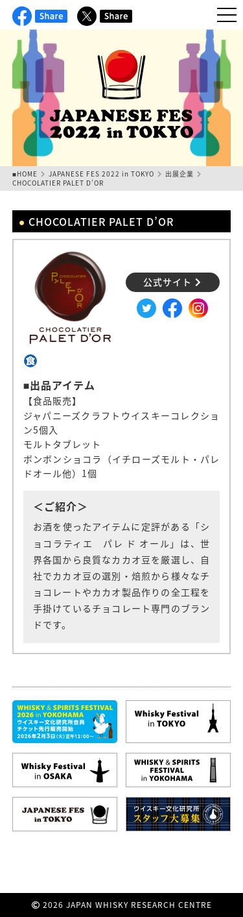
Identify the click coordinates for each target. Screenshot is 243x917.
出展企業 (179, 173)
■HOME (25, 173)
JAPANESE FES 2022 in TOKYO (101, 173)
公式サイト (172, 281)
